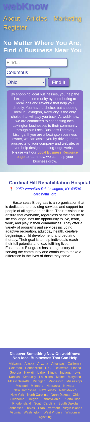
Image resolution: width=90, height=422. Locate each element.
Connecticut (33, 368)
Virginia (15, 412)
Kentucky (29, 377)
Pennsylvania (50, 399)
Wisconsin (73, 412)
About (11, 18)
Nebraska (53, 385)
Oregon (32, 399)
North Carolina (37, 394)
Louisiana (46, 377)
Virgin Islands (72, 408)
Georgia (15, 372)
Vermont (54, 408)
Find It (58, 82)
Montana (37, 385)
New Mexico (67, 390)
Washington (32, 412)
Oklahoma (17, 399)
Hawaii (29, 372)
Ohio (76, 394)
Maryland (74, 377)
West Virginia (53, 412)
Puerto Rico (72, 399)
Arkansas (58, 363)
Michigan (39, 381)
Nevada (68, 385)
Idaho (41, 372)
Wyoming (45, 417)
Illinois (52, 372)
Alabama (15, 363)
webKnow (25, 6)
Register (15, 27)
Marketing (68, 18)
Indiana (65, 372)
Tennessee (15, 408)
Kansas (14, 377)
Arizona (42, 363)
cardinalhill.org (45, 194)
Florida (76, 368)
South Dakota (68, 403)
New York (17, 394)
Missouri (22, 385)
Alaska (29, 363)
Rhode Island (21, 403)
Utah (41, 408)
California (74, 363)
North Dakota (60, 394)
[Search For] (36, 62)
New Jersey (47, 390)
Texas (30, 408)
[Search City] (28, 72)
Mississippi (74, 381)
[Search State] (26, 82)
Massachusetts (18, 381)
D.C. (48, 368)
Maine (60, 377)
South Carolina (44, 403)
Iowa (77, 372)
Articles (36, 18)
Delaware (61, 368)
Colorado (15, 368)
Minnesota (56, 381)
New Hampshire (25, 390)
